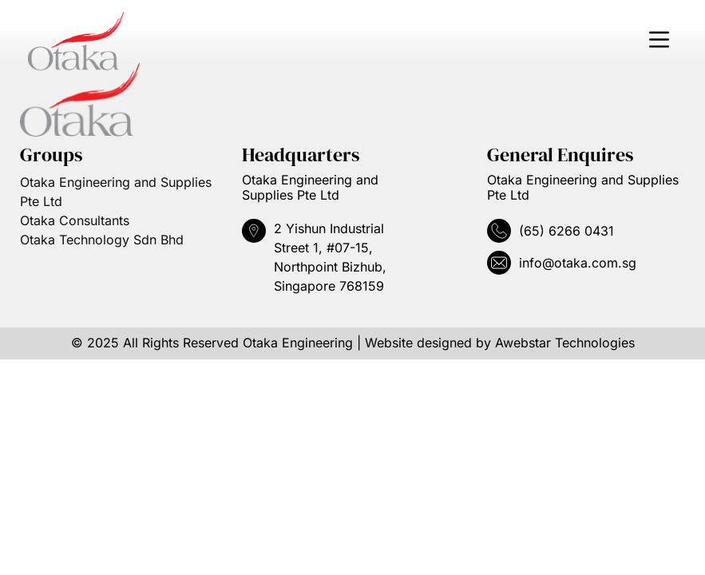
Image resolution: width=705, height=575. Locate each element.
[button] (659, 41)
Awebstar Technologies (565, 343)
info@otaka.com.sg (577, 263)
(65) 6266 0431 (566, 231)
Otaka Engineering (298, 343)
